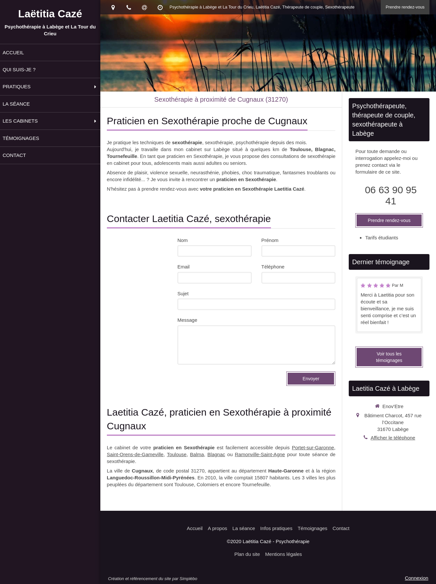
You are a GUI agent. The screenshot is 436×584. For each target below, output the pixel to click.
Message (187, 320)
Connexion (416, 578)
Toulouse (177, 454)
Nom (182, 240)
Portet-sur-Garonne (313, 447)
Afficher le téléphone (393, 437)
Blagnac (216, 454)
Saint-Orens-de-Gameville (135, 454)
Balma (197, 454)
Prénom (270, 240)
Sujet (183, 293)
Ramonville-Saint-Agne (260, 454)
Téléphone (273, 266)
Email (183, 266)
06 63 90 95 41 (390, 195)
